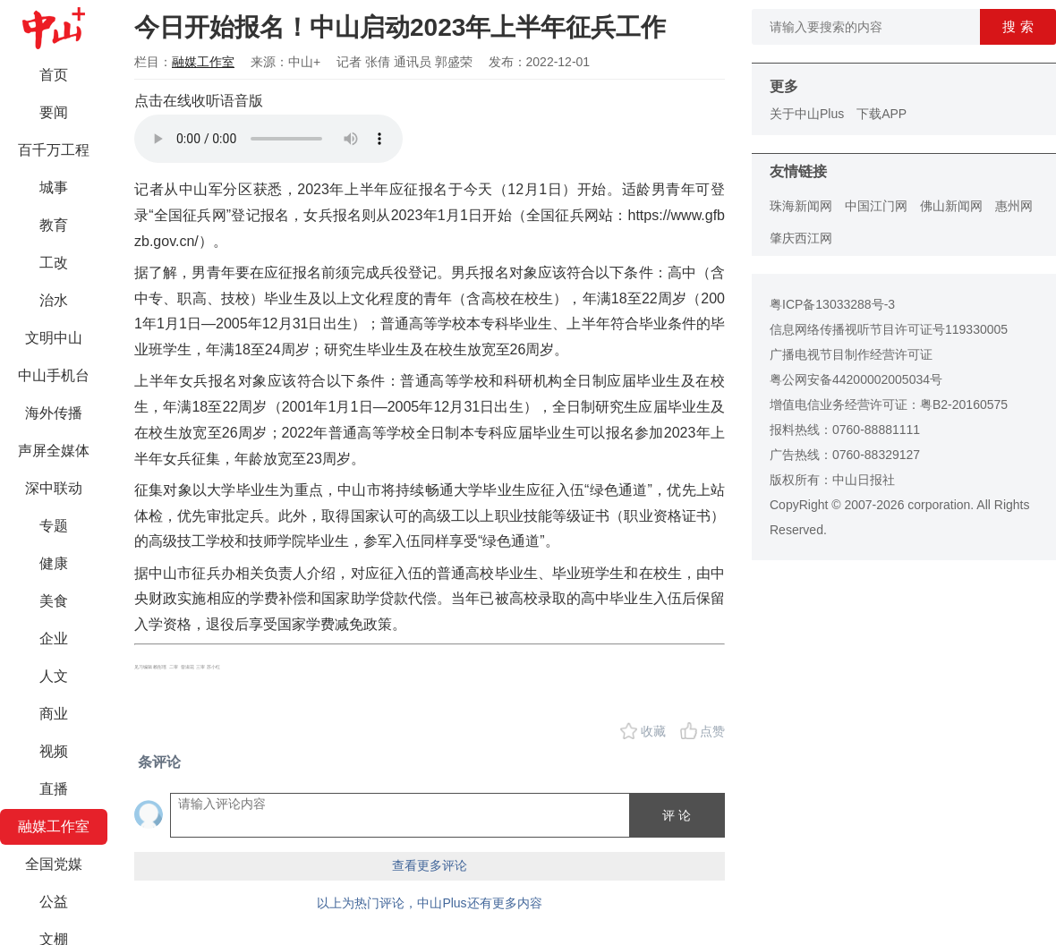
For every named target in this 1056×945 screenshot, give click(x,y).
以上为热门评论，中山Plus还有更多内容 (429, 903)
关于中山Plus (807, 113)
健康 (53, 563)
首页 (53, 74)
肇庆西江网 (801, 238)
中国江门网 (876, 206)
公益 (53, 901)
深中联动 (53, 488)
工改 (53, 262)
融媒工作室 (53, 826)
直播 (53, 788)
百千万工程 (53, 150)
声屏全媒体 (53, 450)
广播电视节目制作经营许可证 (851, 354)
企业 (53, 638)
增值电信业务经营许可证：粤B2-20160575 (889, 404)
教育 (53, 225)
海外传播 (53, 413)
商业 (53, 713)
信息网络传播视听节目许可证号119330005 (889, 329)
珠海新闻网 (801, 206)
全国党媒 (53, 864)
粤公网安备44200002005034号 (856, 379)
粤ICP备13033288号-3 (832, 304)
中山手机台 (53, 375)
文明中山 (53, 337)
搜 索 (1017, 26)
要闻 (53, 112)
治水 (53, 300)
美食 (53, 601)
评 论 (676, 815)
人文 (53, 676)
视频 (53, 751)
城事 (53, 187)
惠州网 (1014, 206)
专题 (53, 525)
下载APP (881, 113)
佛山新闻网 (951, 206)
